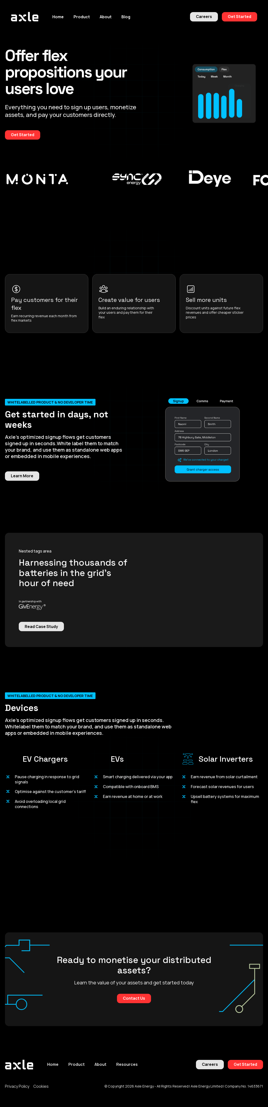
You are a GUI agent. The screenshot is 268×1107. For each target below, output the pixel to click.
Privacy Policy (17, 1086)
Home (58, 17)
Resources (127, 1064)
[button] (82, 17)
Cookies (41, 1086)
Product (76, 1064)
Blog (125, 17)
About (100, 1064)
